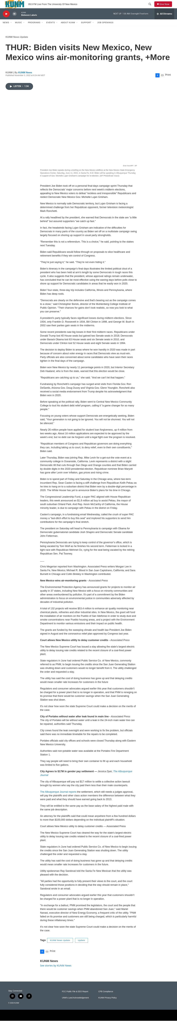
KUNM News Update (17, 43)
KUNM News (25, 78)
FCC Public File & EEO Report (75, 998)
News (6, 29)
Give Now (165, 7)
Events (50, 29)
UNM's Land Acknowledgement (75, 1004)
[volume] (14, 20)
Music (18, 29)
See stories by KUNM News (55, 971)
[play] (6, 20)
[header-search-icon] (150, 7)
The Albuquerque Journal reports (58, 798)
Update (81, 946)
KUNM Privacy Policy (107, 1004)
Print (168, 81)
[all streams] (164, 20)
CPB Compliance (105, 998)
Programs (34, 29)
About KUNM (68, 29)
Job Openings (105, 29)
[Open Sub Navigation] (11, 29)
